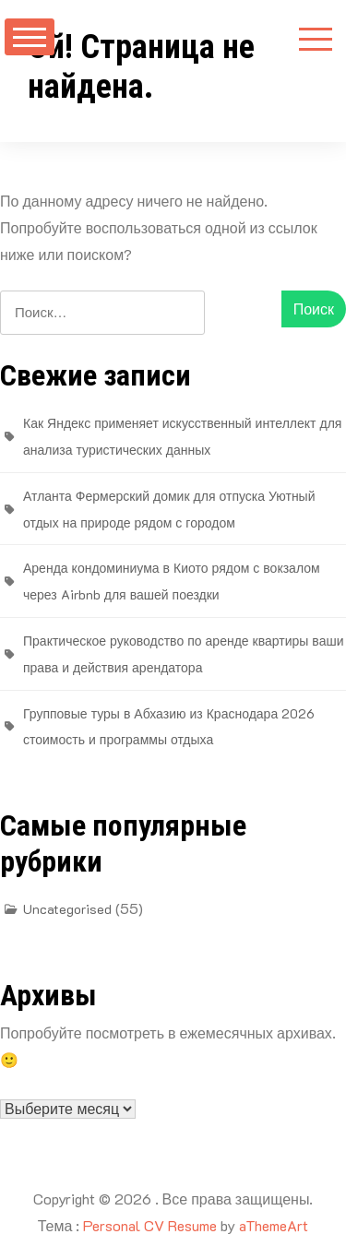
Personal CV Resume (150, 1225)
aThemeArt (273, 1225)
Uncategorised (67, 909)
